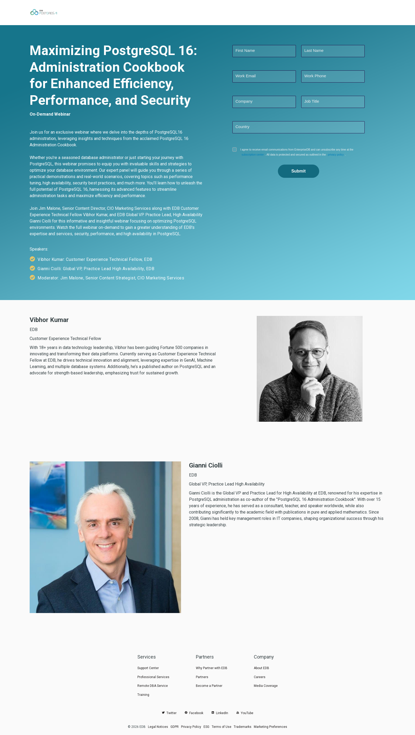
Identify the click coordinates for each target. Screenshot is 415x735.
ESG (206, 727)
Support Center (148, 668)
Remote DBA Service (152, 686)
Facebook (193, 713)
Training (143, 695)
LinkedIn (219, 713)
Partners (202, 677)
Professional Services (153, 677)
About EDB (261, 668)
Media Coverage (266, 686)
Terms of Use (221, 727)
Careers (259, 677)
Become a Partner (209, 686)
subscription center (251, 154)
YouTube (244, 713)
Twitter (169, 713)
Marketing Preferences (270, 727)
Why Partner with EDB (211, 668)
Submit (298, 171)
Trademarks (242, 727)
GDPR (174, 727)
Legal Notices (158, 727)
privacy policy (331, 154)
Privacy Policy (191, 727)
